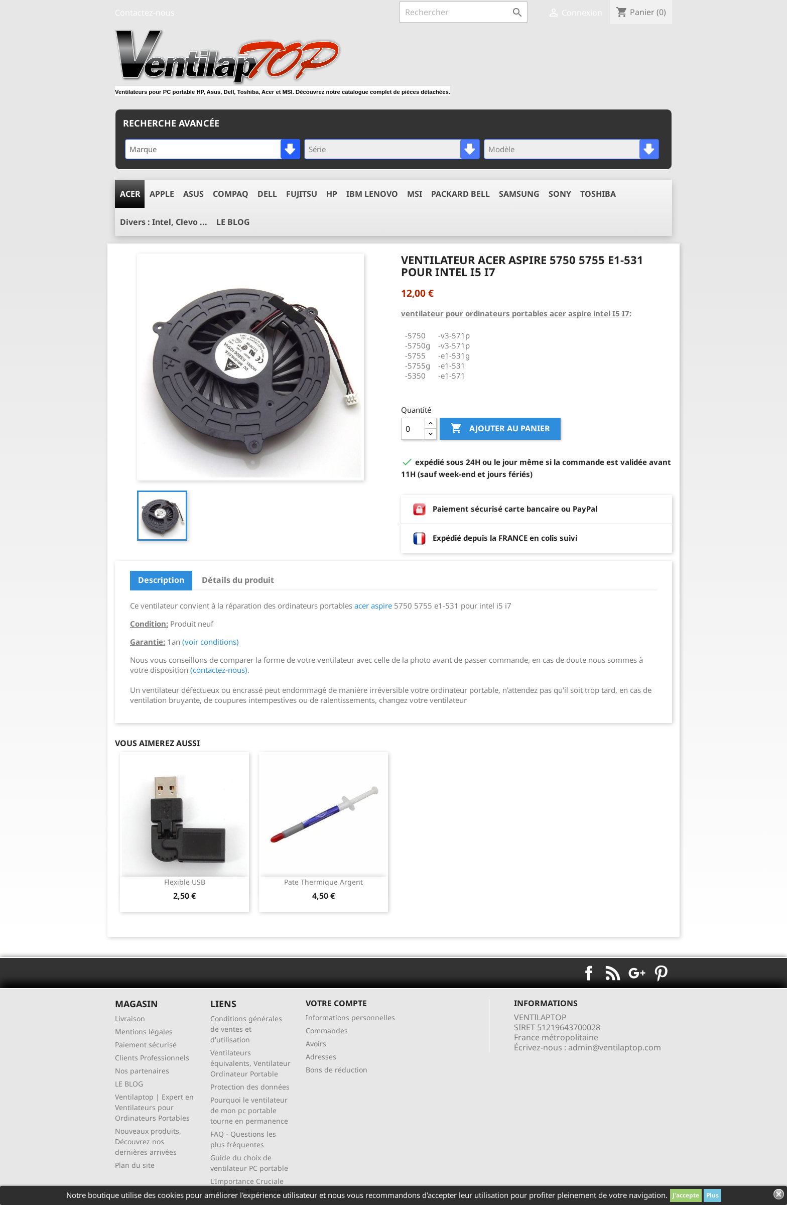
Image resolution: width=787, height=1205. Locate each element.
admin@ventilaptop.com (614, 1047)
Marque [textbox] (143, 149)
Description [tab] (161, 579)
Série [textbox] (317, 149)
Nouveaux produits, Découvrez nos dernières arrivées (148, 1141)
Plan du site (135, 1165)
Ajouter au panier (500, 428)
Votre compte (336, 1003)
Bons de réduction (336, 1069)
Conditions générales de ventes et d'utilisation (246, 1029)
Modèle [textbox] (501, 149)
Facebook (589, 973)
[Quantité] (413, 429)
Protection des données (250, 1087)
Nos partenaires (142, 1070)
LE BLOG (129, 1084)
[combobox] (212, 149)
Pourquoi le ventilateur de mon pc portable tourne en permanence (249, 1110)
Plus (712, 1195)
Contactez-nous (145, 12)
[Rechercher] (464, 12)
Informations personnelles (350, 1017)
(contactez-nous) (218, 670)
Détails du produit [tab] (238, 579)
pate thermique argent (323, 882)
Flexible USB (184, 882)
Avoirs (316, 1043)
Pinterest (661, 973)
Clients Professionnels (152, 1057)
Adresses (321, 1056)
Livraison (130, 1018)
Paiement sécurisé (146, 1044)
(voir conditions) (210, 642)
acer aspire (373, 605)
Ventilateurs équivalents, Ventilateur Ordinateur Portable (250, 1063)
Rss (613, 973)
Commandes (327, 1030)
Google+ (637, 973)
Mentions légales (144, 1031)
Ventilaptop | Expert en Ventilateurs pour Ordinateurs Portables (154, 1107)
